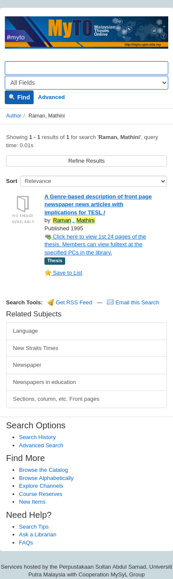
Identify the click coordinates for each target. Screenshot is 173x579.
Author (13, 116)
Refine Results (86, 161)
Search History (37, 437)
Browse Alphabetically (46, 478)
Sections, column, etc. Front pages (56, 399)
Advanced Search (41, 445)
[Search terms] (86, 68)
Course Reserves (40, 494)
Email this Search (133, 302)
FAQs (26, 542)
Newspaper (27, 365)
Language (25, 331)
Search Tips (34, 526)
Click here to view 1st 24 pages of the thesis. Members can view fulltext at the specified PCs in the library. (95, 244)
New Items (32, 501)
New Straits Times (35, 348)
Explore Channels (41, 486)
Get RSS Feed (69, 302)
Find (19, 97)
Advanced (51, 97)
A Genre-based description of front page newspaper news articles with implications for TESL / (98, 204)
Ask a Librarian (38, 534)
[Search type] (86, 83)
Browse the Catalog (43, 470)
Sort (11, 181)
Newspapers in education (44, 382)
